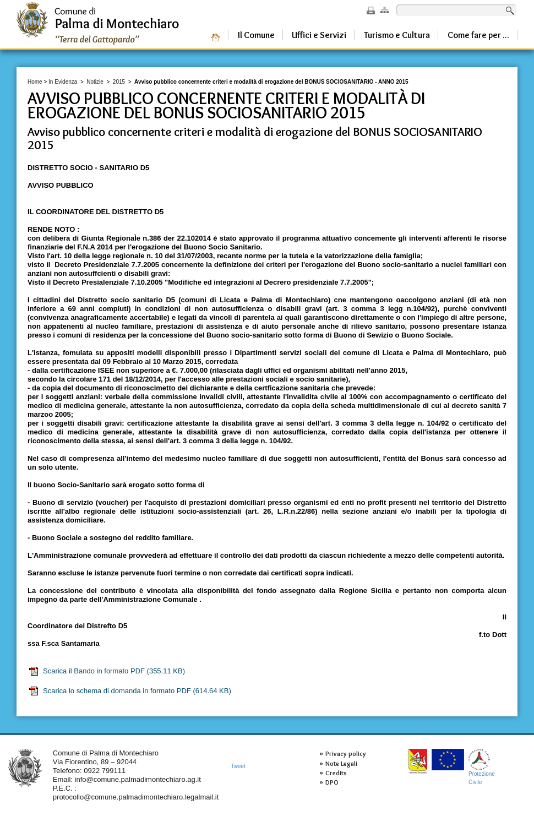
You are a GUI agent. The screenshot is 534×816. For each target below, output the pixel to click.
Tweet (238, 766)
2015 (119, 82)
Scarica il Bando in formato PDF (106, 671)
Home (35, 82)
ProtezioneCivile (481, 767)
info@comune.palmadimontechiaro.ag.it (138, 779)
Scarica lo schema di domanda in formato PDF (129, 691)
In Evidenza (62, 82)
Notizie (94, 82)
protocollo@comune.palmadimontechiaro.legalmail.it (136, 797)
